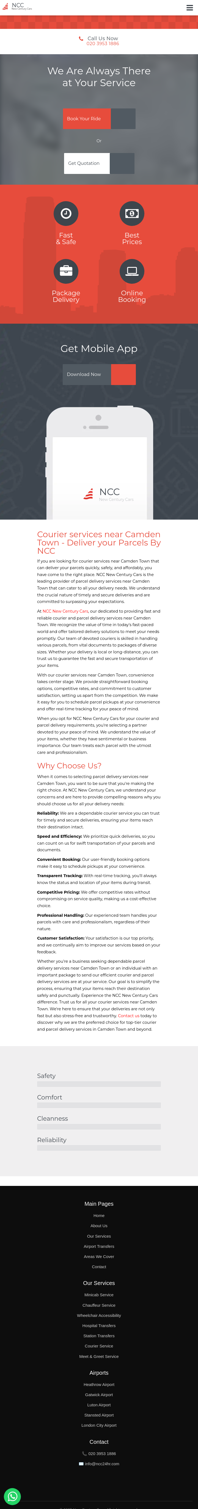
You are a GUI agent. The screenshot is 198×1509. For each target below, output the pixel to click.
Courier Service (99, 1346)
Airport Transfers (99, 1246)
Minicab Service (99, 1294)
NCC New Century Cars (65, 611)
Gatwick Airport (99, 1394)
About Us (99, 1225)
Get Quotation (84, 163)
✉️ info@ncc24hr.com (99, 1463)
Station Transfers (98, 1335)
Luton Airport (99, 1404)
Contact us (128, 1015)
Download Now (84, 374)
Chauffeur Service (99, 1305)
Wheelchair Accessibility (99, 1315)
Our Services (99, 1236)
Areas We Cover (99, 1256)
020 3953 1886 (103, 44)
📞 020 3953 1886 (99, 1453)
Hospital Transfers (99, 1325)
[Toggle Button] (189, 7)
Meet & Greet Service (99, 1356)
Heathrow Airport (99, 1384)
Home (99, 1215)
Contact (99, 1266)
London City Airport (99, 1425)
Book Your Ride (84, 118)
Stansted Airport (99, 1415)
